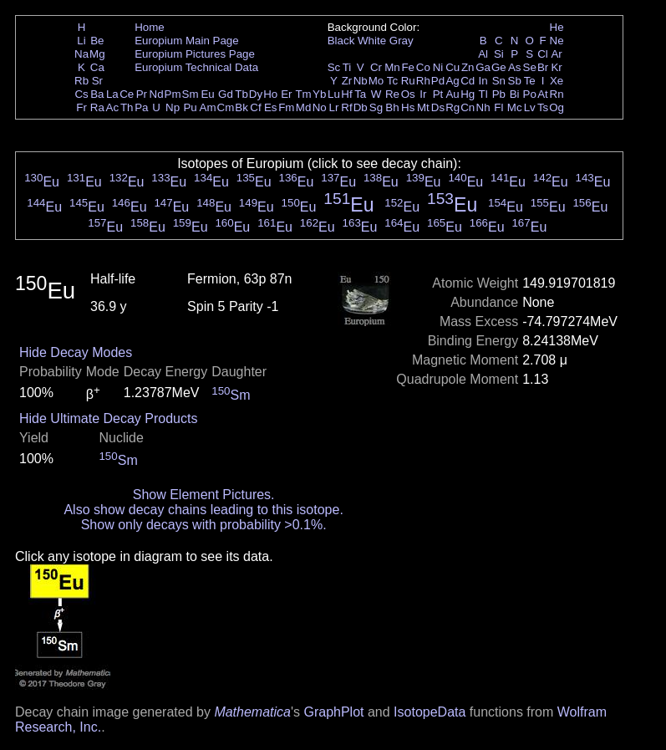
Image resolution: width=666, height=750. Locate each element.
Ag (452, 80)
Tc (392, 80)
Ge (498, 67)
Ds (438, 107)
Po (529, 94)
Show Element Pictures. (204, 494)
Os (408, 94)
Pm (173, 94)
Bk (241, 107)
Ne (557, 40)
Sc (334, 67)
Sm (190, 94)
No (320, 107)
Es (270, 107)
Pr (141, 94)
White (372, 40)
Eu (207, 94)
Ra (97, 107)
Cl (542, 54)
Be (97, 40)
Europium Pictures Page (195, 54)
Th (127, 107)
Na (81, 54)
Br (542, 67)
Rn (557, 94)
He (557, 27)
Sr (97, 80)
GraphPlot (333, 712)
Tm (303, 94)
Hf (346, 94)
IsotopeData (429, 712)
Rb (81, 80)
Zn (468, 67)
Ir (422, 94)
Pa (141, 107)
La (112, 94)
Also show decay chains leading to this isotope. (203, 510)
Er (286, 94)
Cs (81, 94)
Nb (360, 80)
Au (452, 94)
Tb (241, 94)
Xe (556, 80)
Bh (392, 107)
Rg (452, 107)
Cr (376, 67)
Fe (407, 67)
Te (530, 80)
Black (341, 40)
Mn (392, 67)
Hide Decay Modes (75, 352)
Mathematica (252, 712)
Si (499, 54)
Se (529, 67)
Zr (347, 80)
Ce (126, 94)
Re (392, 94)
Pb (499, 94)
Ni (438, 67)
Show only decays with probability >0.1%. (204, 525)
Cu (452, 67)
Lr (334, 107)
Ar (556, 54)
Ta (360, 94)
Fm (286, 107)
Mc (514, 107)
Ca (97, 67)
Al (483, 54)
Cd (467, 80)
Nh (483, 107)
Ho (270, 94)
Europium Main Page (186, 40)
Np (172, 107)
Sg (376, 107)
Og (556, 107)
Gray (401, 40)
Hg (467, 94)
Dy (255, 94)
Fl (498, 107)
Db (360, 107)
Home (150, 27)
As (514, 67)
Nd (157, 94)
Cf (255, 107)
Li (81, 40)
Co (423, 67)
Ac (112, 107)
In (483, 80)
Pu (189, 107)
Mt (423, 107)
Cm (226, 107)
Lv (530, 107)
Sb (514, 80)
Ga (483, 67)
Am (208, 107)
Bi (515, 94)
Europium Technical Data (196, 67)
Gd (225, 94)
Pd (438, 80)
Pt (438, 94)
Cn (467, 107)
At (542, 94)
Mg (97, 54)
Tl (483, 94)
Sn (499, 80)
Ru (408, 80)
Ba (97, 94)
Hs (407, 107)
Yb (319, 94)
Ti (347, 67)
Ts (542, 107)
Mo (376, 80)
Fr (81, 107)
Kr (556, 67)
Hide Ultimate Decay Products (108, 418)
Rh (423, 80)
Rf (346, 107)
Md (304, 107)
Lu (334, 94)
